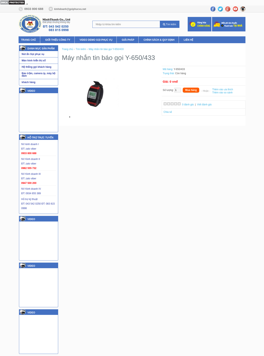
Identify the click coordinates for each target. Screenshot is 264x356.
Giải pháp (128, 39)
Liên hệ (188, 39)
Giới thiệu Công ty (57, 39)
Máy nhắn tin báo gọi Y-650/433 (106, 49)
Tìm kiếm (169, 24)
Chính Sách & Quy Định (159, 39)
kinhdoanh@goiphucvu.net (70, 9)
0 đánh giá (188, 104)
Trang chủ (28, 39)
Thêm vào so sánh (222, 92)
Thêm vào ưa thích (222, 89)
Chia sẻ (168, 112)
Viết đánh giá (204, 104)
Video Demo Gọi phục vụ (96, 39)
